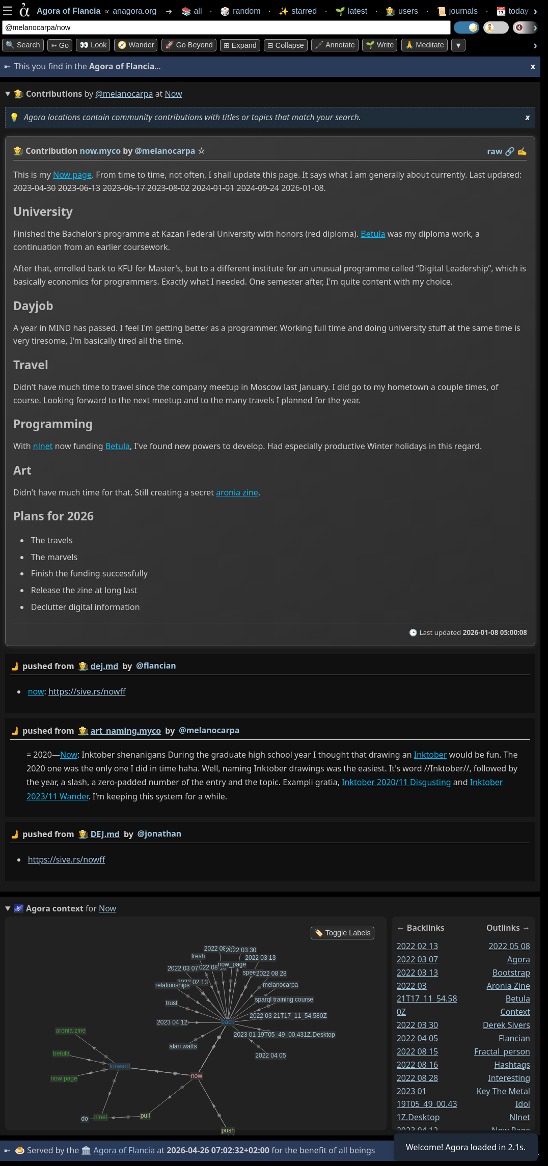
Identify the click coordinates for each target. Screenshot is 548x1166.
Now (68, 754)
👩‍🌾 (18, 150)
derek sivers (506, 1025)
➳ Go (60, 45)
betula (518, 998)
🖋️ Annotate (335, 45)
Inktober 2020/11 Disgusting (396, 782)
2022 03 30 (418, 1025)
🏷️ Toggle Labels (342, 933)
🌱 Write (380, 45)
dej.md (105, 666)
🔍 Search (23, 45)
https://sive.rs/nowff (86, 691)
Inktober (430, 754)
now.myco (100, 150)
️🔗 (510, 151)
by (270, 666)
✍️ (522, 151)
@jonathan (159, 833)
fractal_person (502, 1051)
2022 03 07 (418, 959)
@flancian (156, 665)
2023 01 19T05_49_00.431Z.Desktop (427, 1104)
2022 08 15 (418, 1051)
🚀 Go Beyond (189, 45)
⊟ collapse (285, 45)
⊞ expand (240, 45)
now (36, 691)
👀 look (92, 45)
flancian (514, 1038)
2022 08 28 (418, 1078)
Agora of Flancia (124, 1150)
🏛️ (86, 1150)
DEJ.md (105, 834)
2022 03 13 (418, 972)
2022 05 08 (509, 946)
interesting (509, 1078)
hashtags (512, 1064)
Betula (373, 234)
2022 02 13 (418, 946)
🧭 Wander (136, 45)
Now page (72, 174)
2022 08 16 (418, 1064)
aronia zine (237, 492)
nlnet (43, 446)
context (515, 1011)
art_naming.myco (126, 730)
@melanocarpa (124, 93)
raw (495, 151)
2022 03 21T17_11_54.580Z (427, 999)
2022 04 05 (418, 1038)
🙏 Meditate (424, 45)
